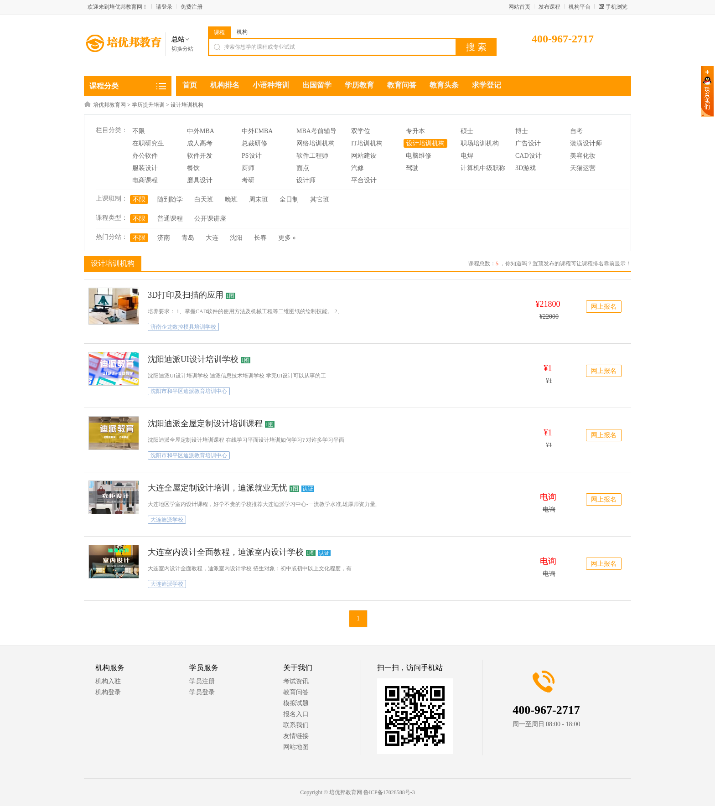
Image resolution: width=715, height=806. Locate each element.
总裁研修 (254, 143)
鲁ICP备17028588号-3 (389, 792)
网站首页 (519, 7)
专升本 (415, 131)
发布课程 (549, 7)
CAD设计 (528, 155)
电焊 (467, 155)
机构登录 (108, 692)
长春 (260, 237)
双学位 (360, 131)
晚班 (231, 199)
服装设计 (145, 168)
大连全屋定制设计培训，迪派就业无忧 (217, 487)
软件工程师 (312, 155)
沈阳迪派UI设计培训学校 (193, 359)
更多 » (287, 237)
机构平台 (580, 7)
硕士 (467, 131)
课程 (219, 32)
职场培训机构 (480, 143)
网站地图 (296, 747)
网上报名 (604, 306)
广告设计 (528, 143)
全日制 (289, 199)
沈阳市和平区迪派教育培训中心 (188, 391)
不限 (138, 131)
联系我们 (296, 725)
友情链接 (296, 736)
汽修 (357, 168)
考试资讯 (296, 681)
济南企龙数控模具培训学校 (183, 327)
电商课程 (145, 180)
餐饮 (193, 168)
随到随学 (170, 199)
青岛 (187, 237)
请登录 (164, 7)
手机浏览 (616, 7)
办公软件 (145, 155)
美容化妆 (583, 155)
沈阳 (236, 237)
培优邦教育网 (109, 105)
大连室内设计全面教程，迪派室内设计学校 (226, 552)
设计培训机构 (187, 105)
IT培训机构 (367, 143)
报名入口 (296, 714)
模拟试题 (296, 703)
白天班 (203, 199)
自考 (576, 131)
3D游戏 (525, 168)
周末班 (258, 199)
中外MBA (200, 131)
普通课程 (170, 218)
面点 (302, 168)
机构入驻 (108, 681)
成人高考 (199, 143)
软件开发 (199, 155)
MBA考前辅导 (316, 131)
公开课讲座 (210, 218)
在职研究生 (148, 143)
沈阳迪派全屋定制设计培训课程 (205, 423)
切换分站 (182, 49)
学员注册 (202, 681)
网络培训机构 (315, 143)
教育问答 (296, 692)
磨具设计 (199, 180)
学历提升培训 (148, 105)
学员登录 (202, 692)
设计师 (306, 180)
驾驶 (412, 168)
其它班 (319, 199)
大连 (212, 237)
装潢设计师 (586, 143)
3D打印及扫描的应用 (185, 295)
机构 (242, 32)
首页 (189, 85)
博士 (521, 131)
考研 (248, 180)
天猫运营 (583, 168)
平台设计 (364, 180)
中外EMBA (257, 131)
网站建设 (364, 155)
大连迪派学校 (166, 520)
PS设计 (252, 155)
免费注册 (191, 7)
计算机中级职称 (483, 168)
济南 (163, 237)
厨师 (248, 168)
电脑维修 (418, 155)
